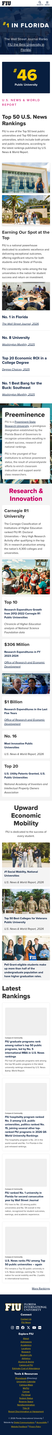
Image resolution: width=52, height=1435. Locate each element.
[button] (40, 3)
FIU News (26, 1322)
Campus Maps (26, 1384)
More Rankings (41, 1288)
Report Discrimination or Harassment (26, 1411)
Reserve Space (26, 1401)
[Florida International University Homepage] (12, 3)
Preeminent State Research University (20, 424)
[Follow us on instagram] (12, 1327)
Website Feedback (19, 1426)
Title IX (26, 1408)
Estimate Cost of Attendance (26, 1368)
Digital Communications (24, 1422)
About (26, 1338)
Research (26, 1351)
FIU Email (26, 1394)
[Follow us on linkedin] (17, 1327)
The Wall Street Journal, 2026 (20, 324)
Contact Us (26, 1319)
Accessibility (41, 1422)
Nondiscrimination (26, 1404)
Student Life (26, 1355)
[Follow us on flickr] (39, 1327)
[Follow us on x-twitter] (28, 1327)
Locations (26, 1348)
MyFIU (26, 1388)
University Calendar (26, 1381)
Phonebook (20, 1378)
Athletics (26, 1358)
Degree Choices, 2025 (16, 369)
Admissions (26, 1341)
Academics (26, 1345)
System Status (26, 1398)
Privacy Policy (35, 1426)
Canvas (26, 1391)
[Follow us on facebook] (23, 1327)
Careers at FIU (26, 1365)
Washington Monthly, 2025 (18, 344)
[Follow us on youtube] (34, 1327)
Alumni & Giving (26, 1361)
